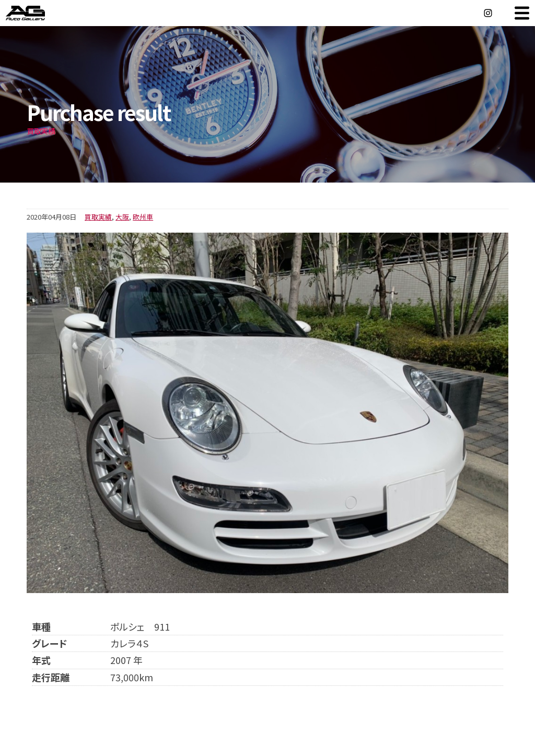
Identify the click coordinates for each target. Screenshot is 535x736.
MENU (522, 13)
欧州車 (143, 217)
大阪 (122, 217)
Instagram (488, 13)
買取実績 (98, 217)
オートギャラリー (36, 13)
